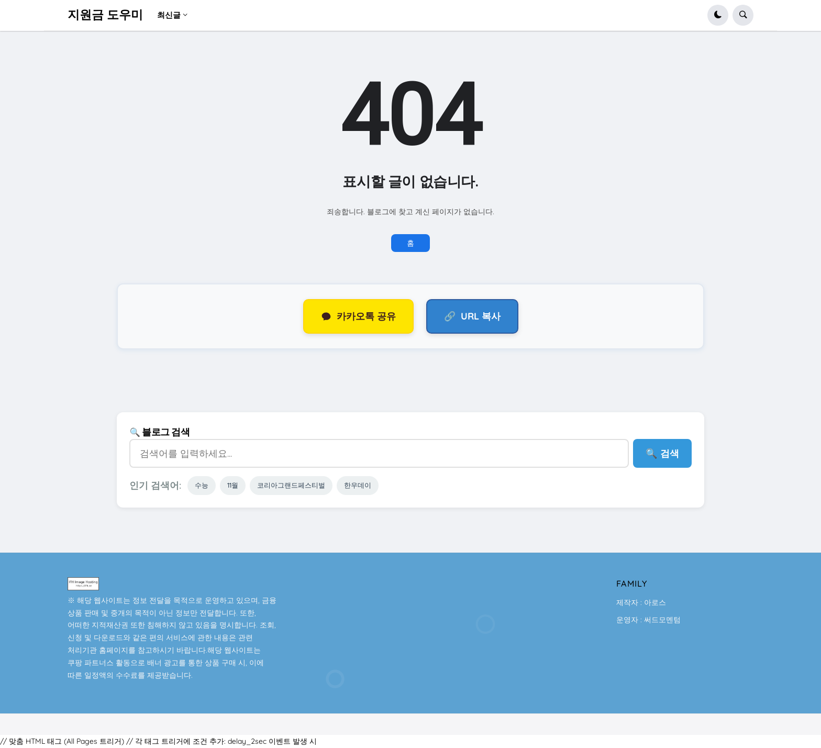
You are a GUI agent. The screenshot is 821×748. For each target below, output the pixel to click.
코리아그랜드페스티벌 (291, 485)
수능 (201, 485)
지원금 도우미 (105, 15)
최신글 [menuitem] (169, 15)
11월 (232, 485)
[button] (717, 15)
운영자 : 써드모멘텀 (648, 619)
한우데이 (357, 485)
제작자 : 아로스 (641, 602)
